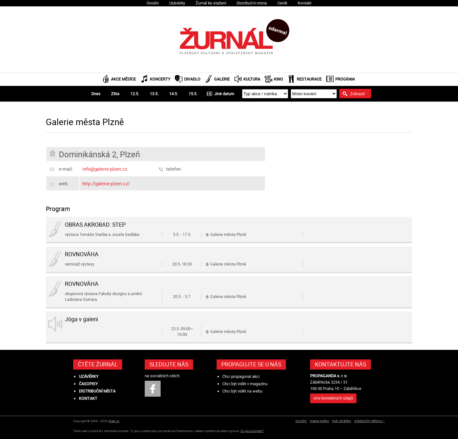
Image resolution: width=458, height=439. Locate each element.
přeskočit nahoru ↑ (369, 420)
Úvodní (153, 3)
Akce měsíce (123, 79)
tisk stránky (341, 420)
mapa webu (319, 420)
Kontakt (304, 3)
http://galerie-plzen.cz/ (106, 183)
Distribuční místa (252, 3)
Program (345, 79)
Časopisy (88, 383)
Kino (278, 79)
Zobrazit (357, 93)
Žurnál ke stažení (211, 3)
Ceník (282, 3)
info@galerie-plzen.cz (104, 169)
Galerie (222, 79)
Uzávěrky (177, 3)
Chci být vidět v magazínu (244, 383)
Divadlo (192, 79)
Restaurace (309, 79)
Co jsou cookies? (252, 431)
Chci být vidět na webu (242, 391)
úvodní (301, 420)
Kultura (251, 79)
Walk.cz (113, 421)
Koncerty (160, 79)
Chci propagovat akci (241, 376)
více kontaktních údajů (333, 398)
